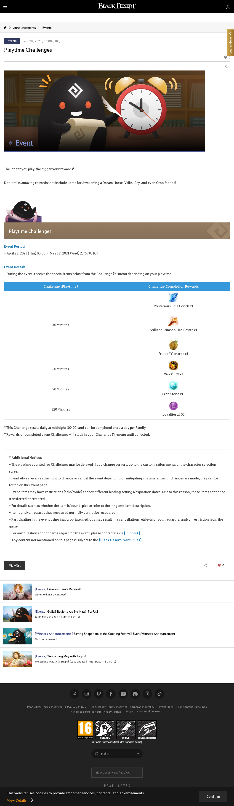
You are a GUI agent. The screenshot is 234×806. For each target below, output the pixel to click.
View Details (17, 800)
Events (47, 27)
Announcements (24, 27)
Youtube (123, 696)
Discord (135, 696)
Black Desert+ (147, 696)
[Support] (132, 533)
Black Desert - (113, 774)
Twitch (99, 696)
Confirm (213, 796)
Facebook (111, 696)
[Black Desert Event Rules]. (121, 540)
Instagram (86, 696)
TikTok (159, 696)
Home (5, 27)
